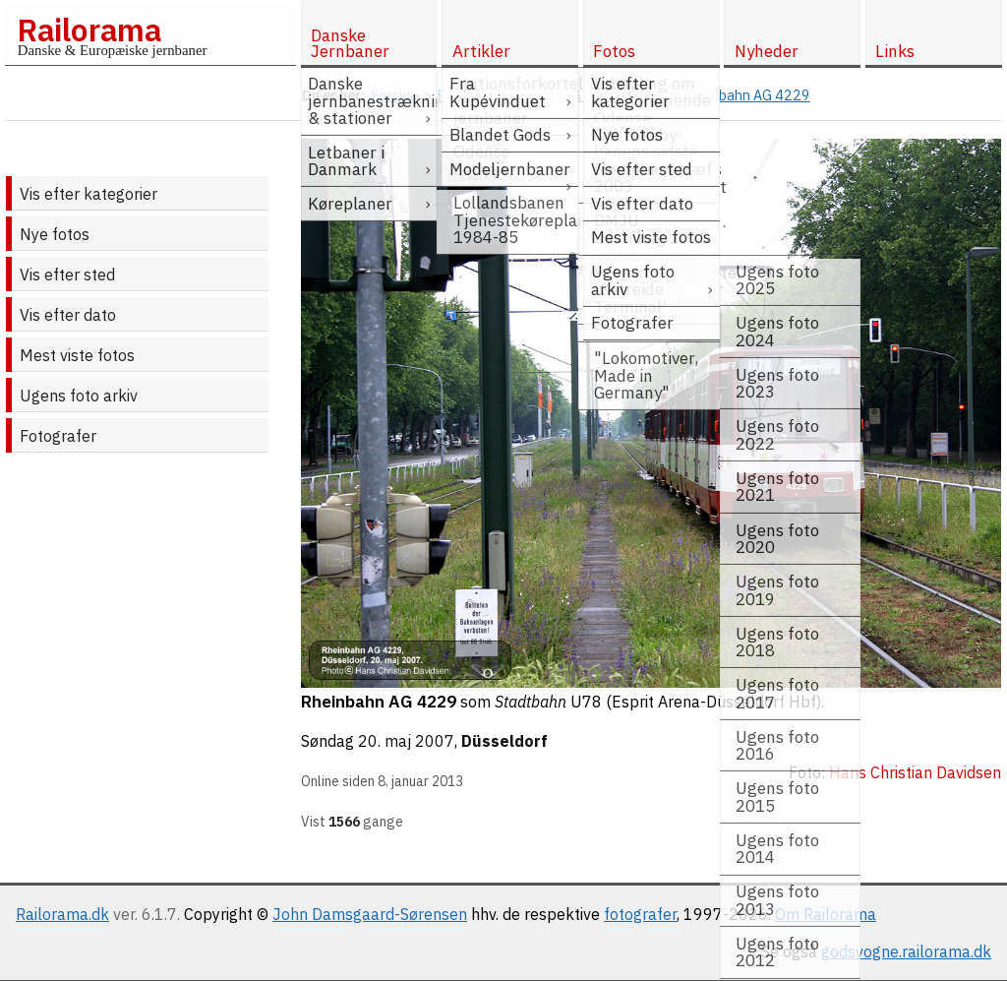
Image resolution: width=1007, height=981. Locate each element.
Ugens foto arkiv (79, 395)
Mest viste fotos (77, 355)
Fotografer (58, 436)
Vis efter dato (68, 315)
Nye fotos (54, 234)
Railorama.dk (62, 914)
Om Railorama (825, 914)
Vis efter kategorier (88, 194)
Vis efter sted (67, 274)
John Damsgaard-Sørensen (369, 914)
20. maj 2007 (406, 741)
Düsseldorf (504, 741)
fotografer (640, 914)
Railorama (89, 29)
